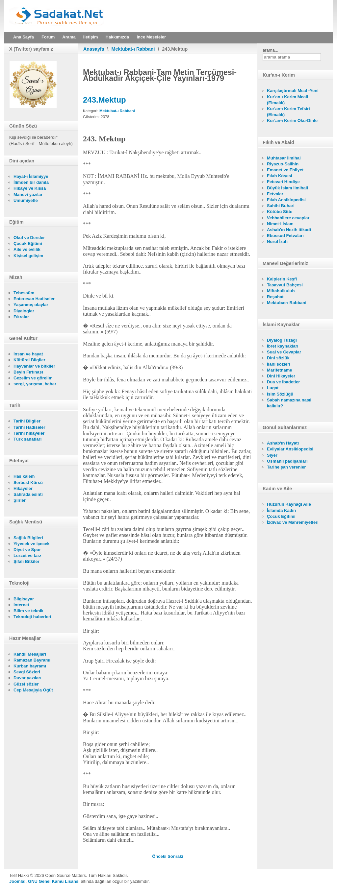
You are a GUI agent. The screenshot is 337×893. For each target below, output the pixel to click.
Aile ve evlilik (26, 249)
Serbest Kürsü (28, 482)
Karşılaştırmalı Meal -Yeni (293, 90)
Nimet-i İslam (280, 223)
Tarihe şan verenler (286, 467)
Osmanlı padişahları (287, 461)
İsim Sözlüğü (280, 394)
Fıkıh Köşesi (279, 175)
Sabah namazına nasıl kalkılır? (289, 403)
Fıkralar (21, 316)
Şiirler (19, 500)
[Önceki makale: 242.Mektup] (160, 856)
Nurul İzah (277, 241)
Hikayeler (23, 488)
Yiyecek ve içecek (31, 543)
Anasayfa (93, 49)
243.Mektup (104, 99)
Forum (48, 37)
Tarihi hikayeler (28, 433)
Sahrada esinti (28, 494)
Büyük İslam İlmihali (287, 187)
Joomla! (17, 881)
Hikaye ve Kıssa (29, 188)
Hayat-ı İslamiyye (30, 176)
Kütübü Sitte (279, 211)
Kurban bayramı (29, 666)
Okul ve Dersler (29, 237)
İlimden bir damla (31, 182)
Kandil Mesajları (29, 654)
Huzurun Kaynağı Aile (289, 504)
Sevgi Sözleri (26, 671)
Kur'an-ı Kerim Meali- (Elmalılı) (288, 99)
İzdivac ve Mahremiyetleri (293, 522)
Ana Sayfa (23, 37)
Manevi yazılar (27, 194)
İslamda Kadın (281, 510)
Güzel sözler (26, 684)
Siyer (272, 455)
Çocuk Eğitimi (27, 243)
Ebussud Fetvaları (285, 235)
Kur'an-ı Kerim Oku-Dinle (292, 120)
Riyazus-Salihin (282, 163)
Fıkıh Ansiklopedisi (286, 199)
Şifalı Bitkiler (26, 561)
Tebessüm (23, 292)
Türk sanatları (27, 439)
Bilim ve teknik (28, 610)
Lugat (272, 387)
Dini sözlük (278, 357)
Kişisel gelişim (28, 255)
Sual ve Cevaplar (284, 352)
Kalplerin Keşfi (282, 279)
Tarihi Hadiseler (29, 427)
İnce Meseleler (151, 37)
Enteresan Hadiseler (34, 298)
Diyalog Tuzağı (282, 340)
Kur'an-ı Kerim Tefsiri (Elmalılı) (288, 111)
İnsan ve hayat (28, 353)
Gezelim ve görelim (33, 377)
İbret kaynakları (282, 346)
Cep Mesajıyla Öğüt (33, 690)
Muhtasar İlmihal (284, 158)
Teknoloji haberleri (32, 616)
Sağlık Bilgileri (28, 537)
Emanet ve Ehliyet (285, 169)
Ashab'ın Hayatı (283, 443)
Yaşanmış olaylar (30, 304)
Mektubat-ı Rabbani (133, 49)
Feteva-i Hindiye (283, 181)
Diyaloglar (23, 310)
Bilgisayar (23, 598)
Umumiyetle (25, 200)
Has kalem (24, 476)
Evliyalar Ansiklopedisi (290, 448)
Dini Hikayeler (281, 376)
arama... (270, 50)
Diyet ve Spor (27, 549)
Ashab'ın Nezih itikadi (289, 229)
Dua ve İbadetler (283, 381)
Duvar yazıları (27, 677)
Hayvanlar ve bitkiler (34, 366)
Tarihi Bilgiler (26, 421)
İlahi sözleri (278, 364)
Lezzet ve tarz (27, 555)
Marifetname (279, 370)
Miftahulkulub (281, 290)
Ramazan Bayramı (31, 660)
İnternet (21, 604)
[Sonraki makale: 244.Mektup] (175, 856)
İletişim (90, 37)
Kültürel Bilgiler (29, 359)
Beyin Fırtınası (28, 372)
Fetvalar (275, 193)
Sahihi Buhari (281, 205)
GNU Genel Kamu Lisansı (54, 881)
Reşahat (275, 296)
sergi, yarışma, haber (34, 383)
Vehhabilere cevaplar (288, 217)
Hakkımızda (117, 37)
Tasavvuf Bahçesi (285, 284)
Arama (68, 37)
